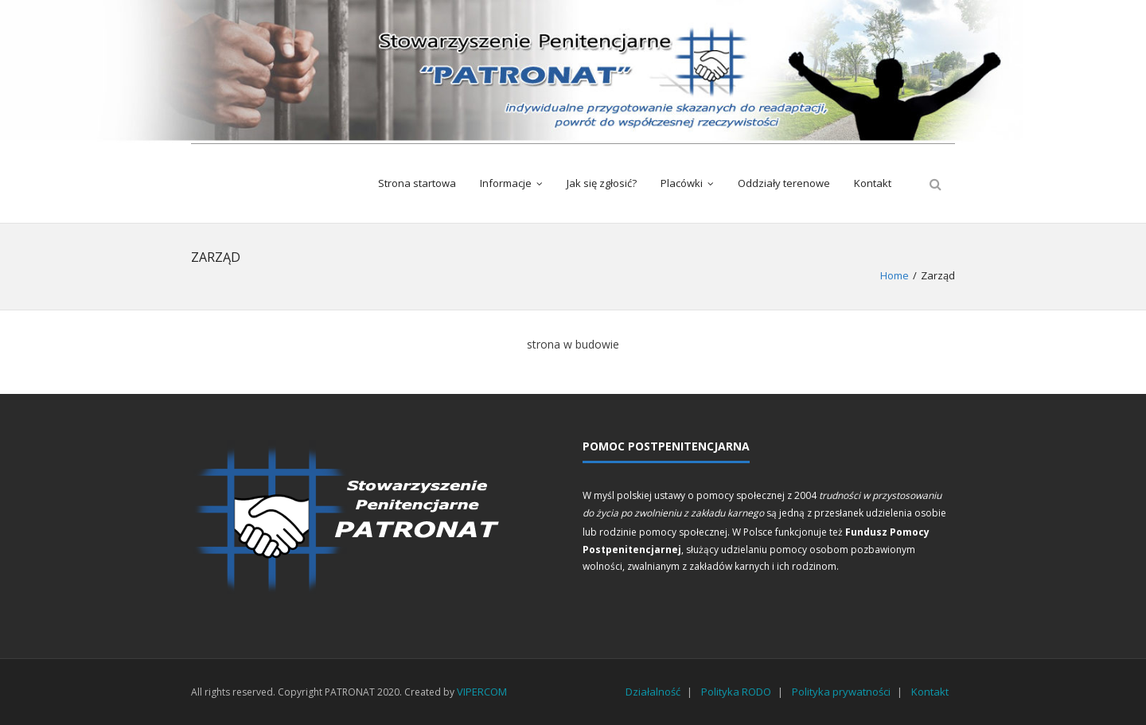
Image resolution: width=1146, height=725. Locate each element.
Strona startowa (417, 183)
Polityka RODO (736, 691)
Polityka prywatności (841, 691)
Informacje (506, 183)
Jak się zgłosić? (602, 183)
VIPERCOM (482, 691)
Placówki (682, 183)
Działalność (653, 691)
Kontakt (872, 183)
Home (894, 275)
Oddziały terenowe (784, 183)
